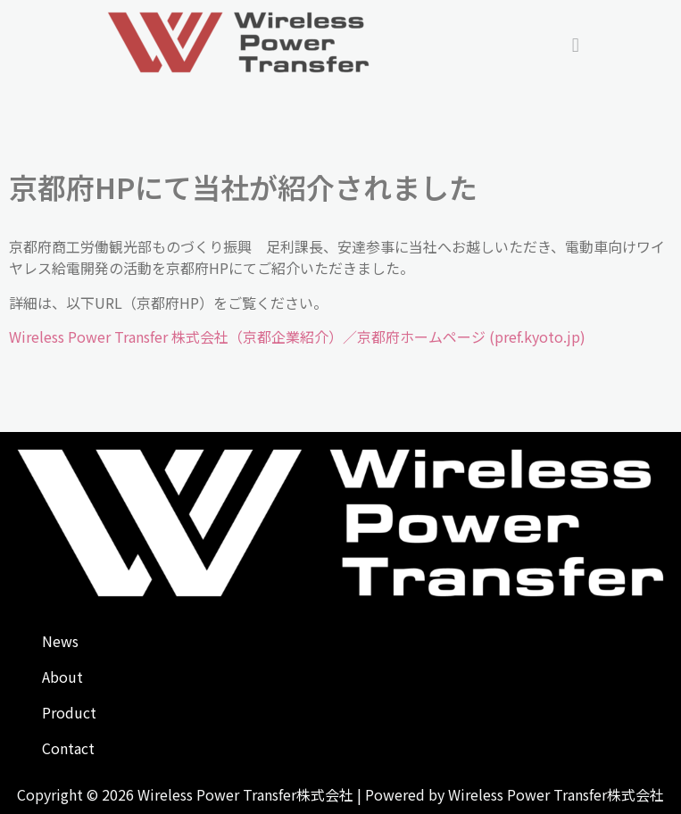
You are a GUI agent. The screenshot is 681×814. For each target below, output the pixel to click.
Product (69, 712)
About (62, 676)
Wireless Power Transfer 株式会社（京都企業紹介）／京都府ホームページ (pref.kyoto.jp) (297, 336)
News (60, 641)
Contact (68, 748)
